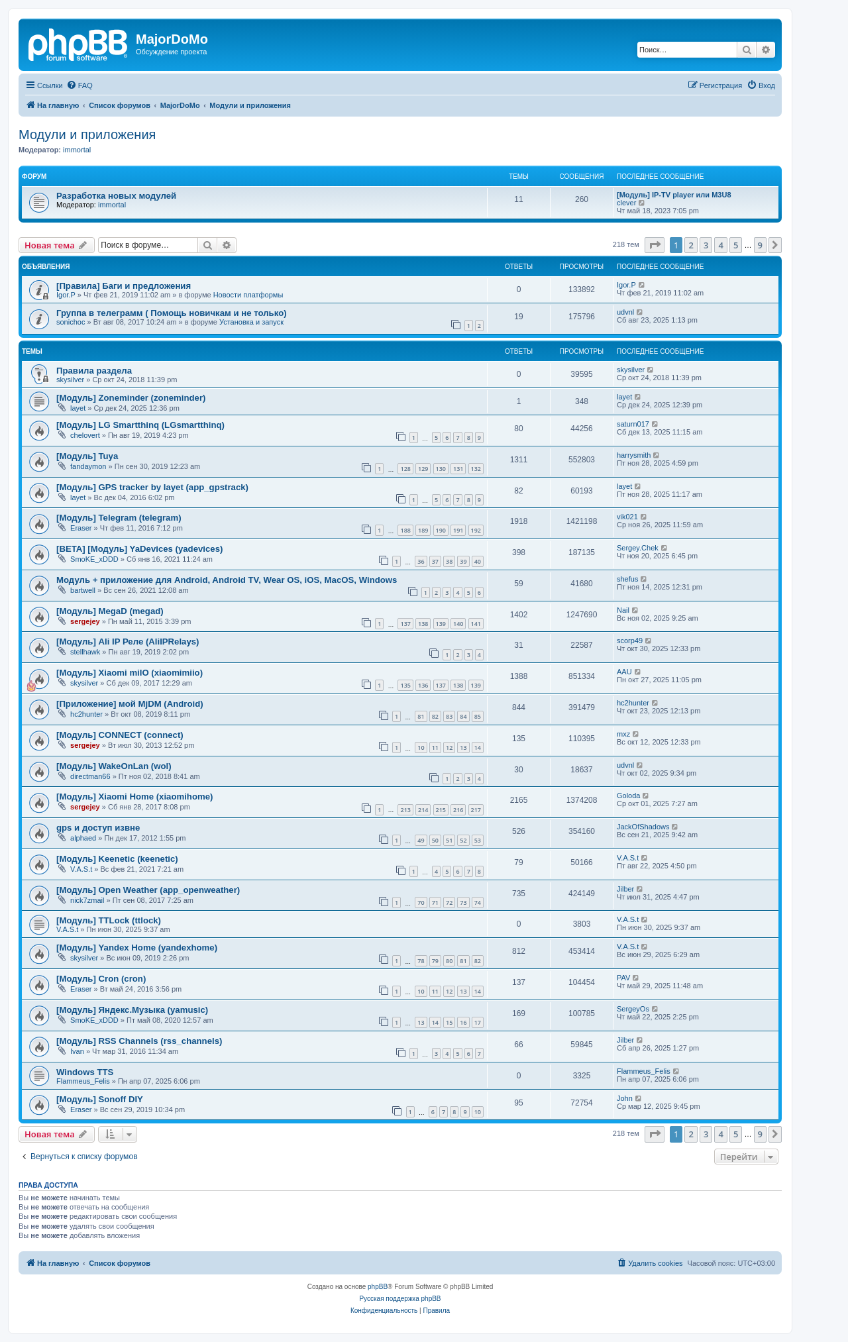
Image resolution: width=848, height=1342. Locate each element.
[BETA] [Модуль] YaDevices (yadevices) (139, 549)
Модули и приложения (87, 134)
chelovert (85, 435)
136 (423, 685)
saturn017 (633, 424)
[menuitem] (79, 85)
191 (458, 530)
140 (458, 623)
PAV (623, 978)
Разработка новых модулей (116, 196)
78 (420, 960)
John (625, 1098)
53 (477, 840)
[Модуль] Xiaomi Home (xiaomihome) (134, 796)
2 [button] (690, 245)
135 (405, 685)
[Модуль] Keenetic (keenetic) (117, 859)
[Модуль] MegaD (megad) (110, 611)
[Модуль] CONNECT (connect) (120, 735)
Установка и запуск (251, 322)
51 (449, 840)
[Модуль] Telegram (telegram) (119, 518)
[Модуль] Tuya (87, 456)
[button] (654, 245)
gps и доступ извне (98, 828)
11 (435, 747)
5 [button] (735, 245)
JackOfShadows (643, 827)
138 (423, 623)
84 (463, 716)
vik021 (627, 517)
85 (477, 716)
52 (463, 840)
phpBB (378, 1286)
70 (420, 902)
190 (441, 530)
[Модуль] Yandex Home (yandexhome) (136, 948)
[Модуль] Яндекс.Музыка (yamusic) (132, 1010)
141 (476, 623)
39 (463, 561)
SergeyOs (633, 1009)
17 (477, 1022)
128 (405, 468)
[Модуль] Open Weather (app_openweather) (148, 890)
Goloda (628, 796)
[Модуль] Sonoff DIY (99, 1099)
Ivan (77, 1051)
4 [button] (720, 245)
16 (463, 1022)
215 (441, 809)
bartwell (82, 590)
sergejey (85, 621)
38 (449, 561)
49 (420, 840)
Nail (623, 610)
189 (423, 530)
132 (476, 468)
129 (423, 468)
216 (458, 809)
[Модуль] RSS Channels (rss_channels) (139, 1041)
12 (449, 747)
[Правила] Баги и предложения (123, 286)
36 (420, 561)
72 (449, 902)
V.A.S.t (81, 869)
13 (463, 747)
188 (405, 530)
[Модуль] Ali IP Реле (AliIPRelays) (127, 641)
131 (458, 468)
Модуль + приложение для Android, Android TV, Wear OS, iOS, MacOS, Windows (226, 580)
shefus (627, 579)
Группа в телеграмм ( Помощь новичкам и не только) (171, 313)
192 (476, 530)
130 (441, 468)
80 (449, 960)
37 (435, 561)
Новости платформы (248, 295)
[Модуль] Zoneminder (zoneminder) (130, 398)
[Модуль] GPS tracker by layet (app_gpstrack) (152, 487)
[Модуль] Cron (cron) (101, 979)
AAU (624, 672)
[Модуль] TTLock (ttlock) (108, 920)
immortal (77, 150)
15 (449, 1022)
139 (441, 623)
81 (420, 716)
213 (405, 809)
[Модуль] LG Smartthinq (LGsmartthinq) (140, 425)
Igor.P (66, 295)
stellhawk (85, 652)
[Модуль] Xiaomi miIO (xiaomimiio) (129, 673)
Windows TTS (84, 1072)
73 (463, 902)
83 (449, 716)
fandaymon (88, 466)
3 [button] (706, 245)
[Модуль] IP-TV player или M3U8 (674, 195)
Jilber (625, 889)
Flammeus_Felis (83, 1081)
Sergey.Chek (638, 548)
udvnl (625, 312)
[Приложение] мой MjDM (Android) (129, 704)
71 (435, 902)
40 (477, 561)
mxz (623, 734)
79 (435, 960)
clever (626, 203)
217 (476, 809)
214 (423, 809)
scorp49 (630, 641)
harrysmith (634, 455)
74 (477, 902)
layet (77, 408)
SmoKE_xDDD (94, 559)
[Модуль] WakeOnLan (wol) (114, 766)
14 (477, 747)
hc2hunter (86, 714)
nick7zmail (87, 900)
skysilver (70, 380)
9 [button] (760, 245)
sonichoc (70, 322)
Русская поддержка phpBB (400, 1298)
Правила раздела (94, 371)
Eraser (80, 528)
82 (435, 716)
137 (405, 623)
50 (435, 840)
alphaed (83, 838)
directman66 (90, 776)
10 (420, 747)
